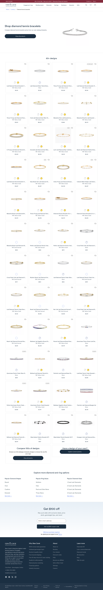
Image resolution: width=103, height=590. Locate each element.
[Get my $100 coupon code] (51, 526)
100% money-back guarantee (37, 546)
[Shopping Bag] (95, 5)
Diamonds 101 (81, 546)
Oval (6, 486)
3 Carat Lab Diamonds (74, 489)
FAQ (54, 557)
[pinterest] (9, 577)
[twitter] (12, 577)
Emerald (7, 493)
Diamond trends (81, 552)
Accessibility (69, 586)
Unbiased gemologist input (36, 549)
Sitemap (55, 565)
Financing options (34, 565)
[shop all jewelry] (28, 458)
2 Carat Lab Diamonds (74, 486)
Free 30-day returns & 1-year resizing (39, 557)
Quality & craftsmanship (36, 560)
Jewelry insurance (34, 568)
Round (7, 482)
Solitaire (38, 482)
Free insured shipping (35, 555)
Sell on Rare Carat (58, 563)
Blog (78, 557)
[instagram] (15, 577)
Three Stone (40, 493)
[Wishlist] (91, 5)
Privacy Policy (36, 586)
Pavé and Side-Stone (42, 489)
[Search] (86, 5)
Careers (55, 568)
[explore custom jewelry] (75, 452)
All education (80, 555)
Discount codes (57, 555)
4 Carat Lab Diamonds (74, 493)
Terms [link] (60, 534)
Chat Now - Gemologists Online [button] (14, 567)
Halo (37, 486)
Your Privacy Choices (46, 586)
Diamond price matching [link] (36, 563)
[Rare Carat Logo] (11, 5)
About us (55, 546)
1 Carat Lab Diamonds (74, 482)
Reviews (55, 549)
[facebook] (6, 577)
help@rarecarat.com (10, 573)
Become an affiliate (58, 560)
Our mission (56, 552)
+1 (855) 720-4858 (10, 570)
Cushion (7, 489)
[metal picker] (15, 83)
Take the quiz (80, 560)
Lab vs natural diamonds (83, 549)
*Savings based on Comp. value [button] (80, 586)
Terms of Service (57, 586)
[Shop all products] (20, 36)
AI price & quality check (35, 552)
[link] (9, 1)
